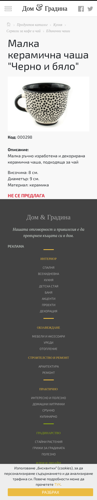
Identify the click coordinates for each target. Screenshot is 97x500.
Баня (48, 292)
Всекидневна (48, 273)
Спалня (48, 267)
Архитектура (49, 366)
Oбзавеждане (48, 327)
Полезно (49, 454)
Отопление (48, 348)
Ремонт (48, 372)
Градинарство (48, 433)
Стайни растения (48, 441)
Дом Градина (44, 8)
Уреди (48, 342)
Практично (48, 389)
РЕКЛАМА (16, 246)
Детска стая (48, 286)
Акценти (48, 298)
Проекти (48, 305)
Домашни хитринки (49, 404)
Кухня (48, 280)
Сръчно (48, 410)
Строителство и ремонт (48, 358)
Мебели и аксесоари (48, 336)
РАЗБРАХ (50, 492)
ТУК (57, 484)
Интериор (48, 259)
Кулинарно (48, 416)
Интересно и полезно (48, 398)
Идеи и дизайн (48, 463)
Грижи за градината (49, 448)
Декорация (48, 311)
